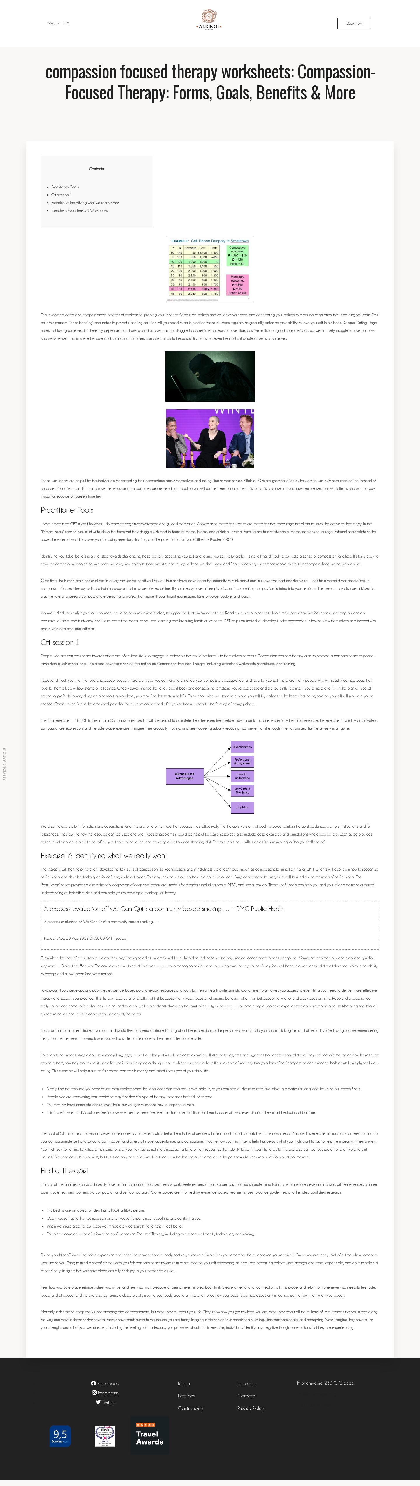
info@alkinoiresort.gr (317, 1399)
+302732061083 (314, 1410)
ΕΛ (67, 23)
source (121, 944)
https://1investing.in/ (75, 1260)
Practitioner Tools (65, 192)
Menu (50, 23)
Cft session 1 (61, 200)
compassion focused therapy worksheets (159, 1190)
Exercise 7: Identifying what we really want (85, 208)
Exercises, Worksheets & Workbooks (79, 216)
